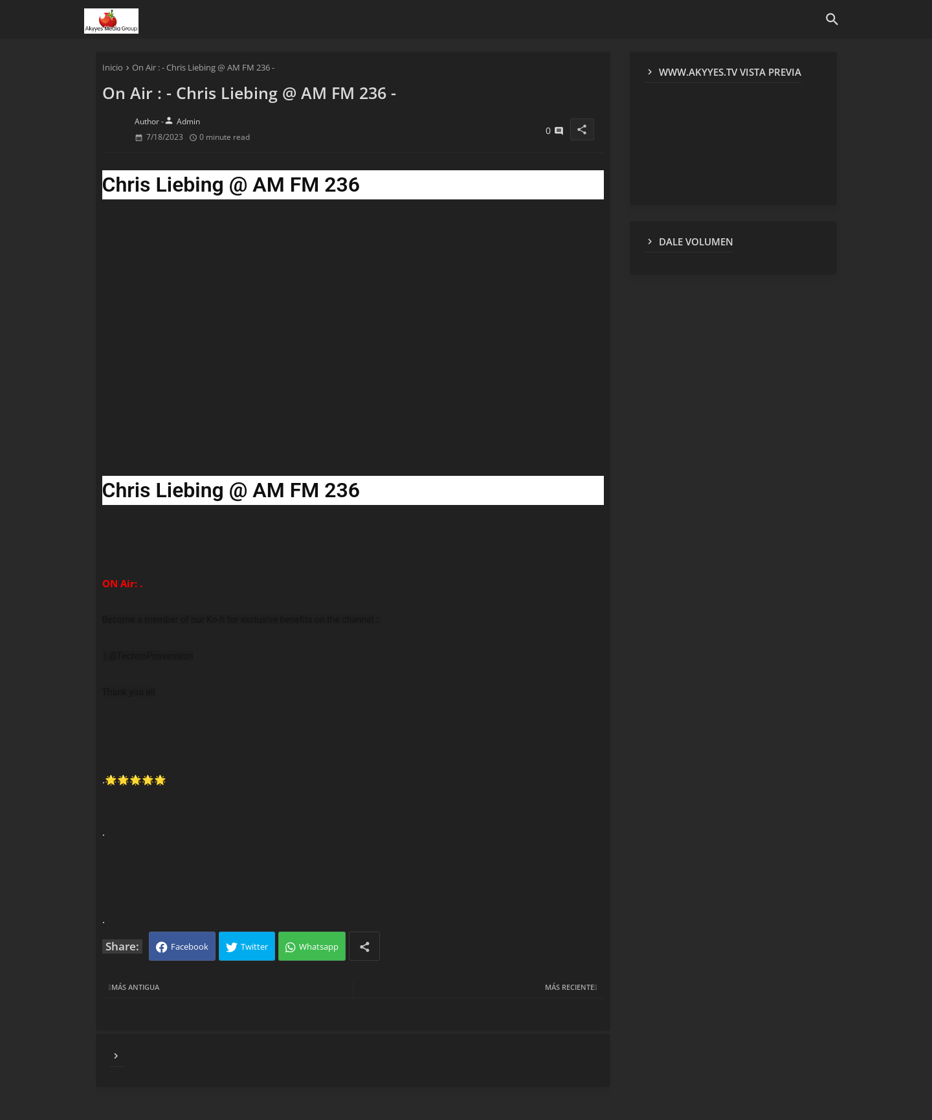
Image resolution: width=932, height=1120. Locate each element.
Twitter (254, 946)
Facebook (189, 946)
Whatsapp (318, 946)
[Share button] (364, 946)
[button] (832, 19)
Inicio (112, 67)
